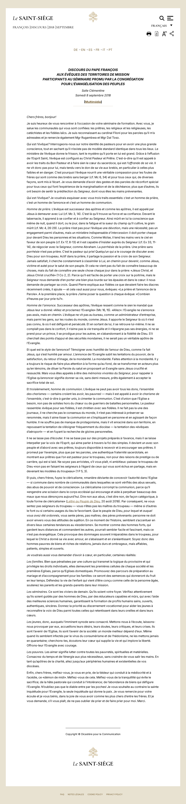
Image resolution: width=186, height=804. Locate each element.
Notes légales (76, 794)
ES (90, 50)
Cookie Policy (95, 794)
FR (97, 50)
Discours (39, 27)
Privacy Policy (114, 794)
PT (110, 50)
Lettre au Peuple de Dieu (83, 501)
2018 (51, 27)
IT (104, 50)
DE (76, 50)
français (159, 27)
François (21, 27)
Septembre (65, 27)
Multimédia (93, 102)
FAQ (62, 794)
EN (83, 50)
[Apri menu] (169, 18)
